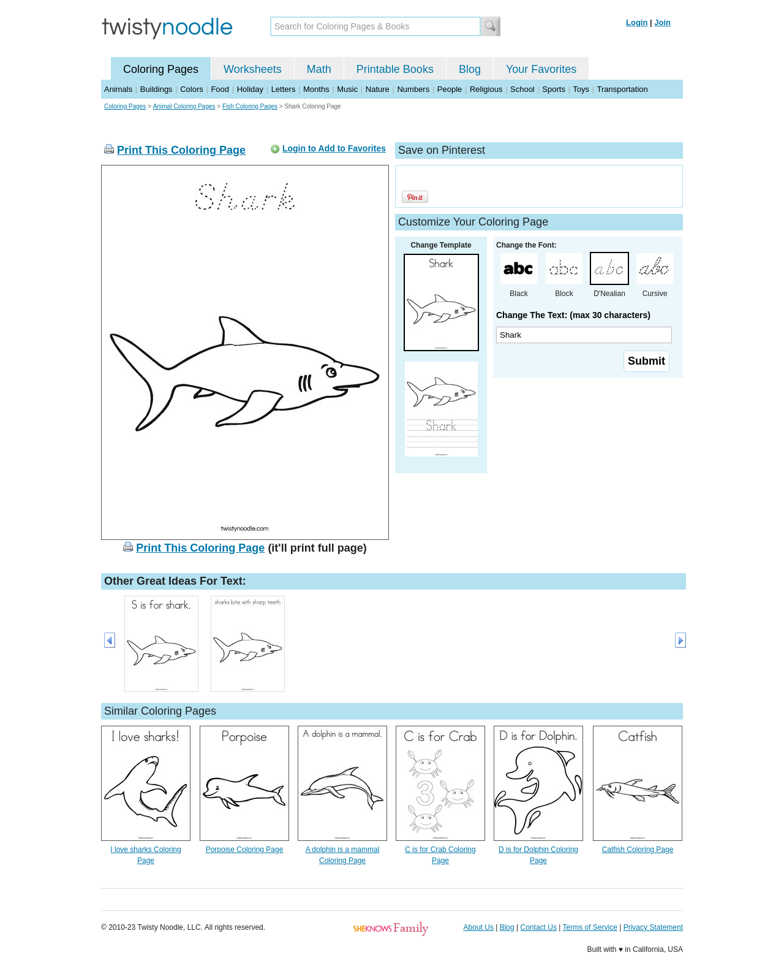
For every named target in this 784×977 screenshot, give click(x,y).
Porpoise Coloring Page (245, 849)
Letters (283, 89)
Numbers (413, 89)
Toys (581, 89)
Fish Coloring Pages (249, 106)
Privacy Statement (653, 927)
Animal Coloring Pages (184, 106)
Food (220, 89)
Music (347, 89)
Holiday (250, 89)
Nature (378, 89)
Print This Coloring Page (181, 150)
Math (319, 69)
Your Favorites (541, 69)
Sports (553, 89)
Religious (486, 89)
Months (316, 89)
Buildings (156, 89)
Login (636, 22)
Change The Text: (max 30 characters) (573, 315)
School (522, 89)
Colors (191, 89)
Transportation (622, 89)
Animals (118, 89)
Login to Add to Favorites (334, 148)
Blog (470, 69)
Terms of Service (589, 927)
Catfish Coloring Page (638, 849)
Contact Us (539, 927)
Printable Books (395, 69)
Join (662, 22)
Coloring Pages (160, 69)
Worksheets (253, 69)
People (449, 89)
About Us (479, 927)
